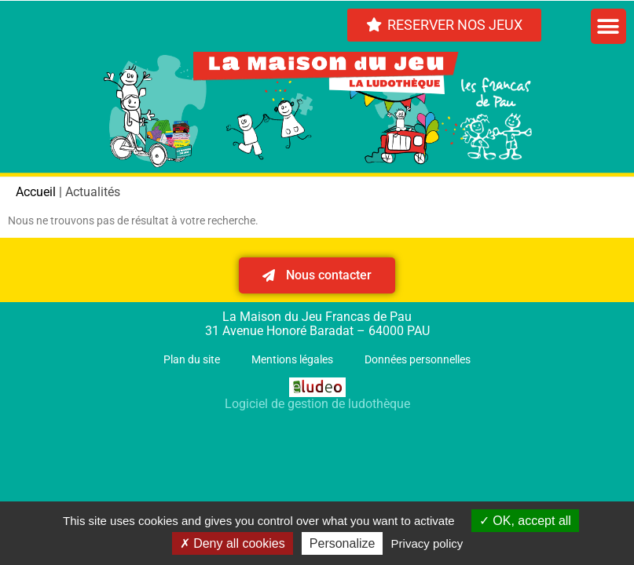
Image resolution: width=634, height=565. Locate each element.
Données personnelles (418, 359)
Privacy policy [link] (427, 543)
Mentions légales (292, 359)
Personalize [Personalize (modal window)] (343, 543)
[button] (608, 26)
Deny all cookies (232, 543)
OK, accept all (525, 520)
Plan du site (191, 359)
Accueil (36, 191)
